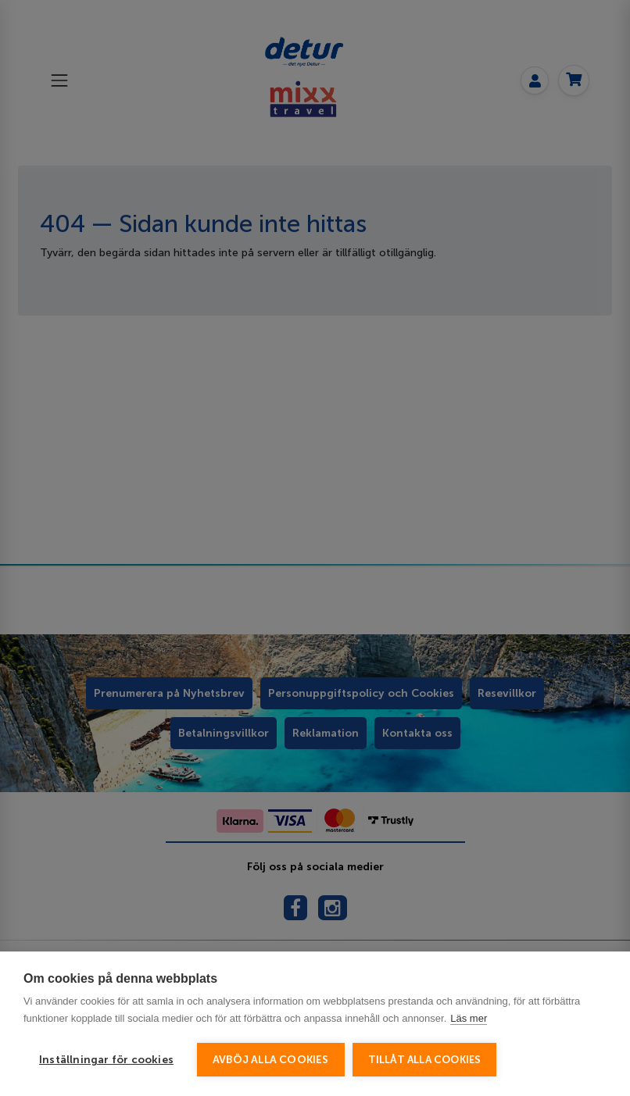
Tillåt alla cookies (424, 1060)
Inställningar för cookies (106, 1059)
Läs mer (468, 1018)
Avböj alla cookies (271, 1059)
